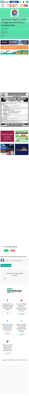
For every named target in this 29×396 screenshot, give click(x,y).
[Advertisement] (14, 70)
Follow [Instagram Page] (21, 334)
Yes (6, 250)
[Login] (23, 2)
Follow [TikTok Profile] (7, 353)
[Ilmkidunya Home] (5, 1)
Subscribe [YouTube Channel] (21, 314)
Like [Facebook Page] (7, 312)
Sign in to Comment (6, 265)
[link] (20, 2)
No (13, 250)
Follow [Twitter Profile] (7, 333)
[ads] (7, 136)
